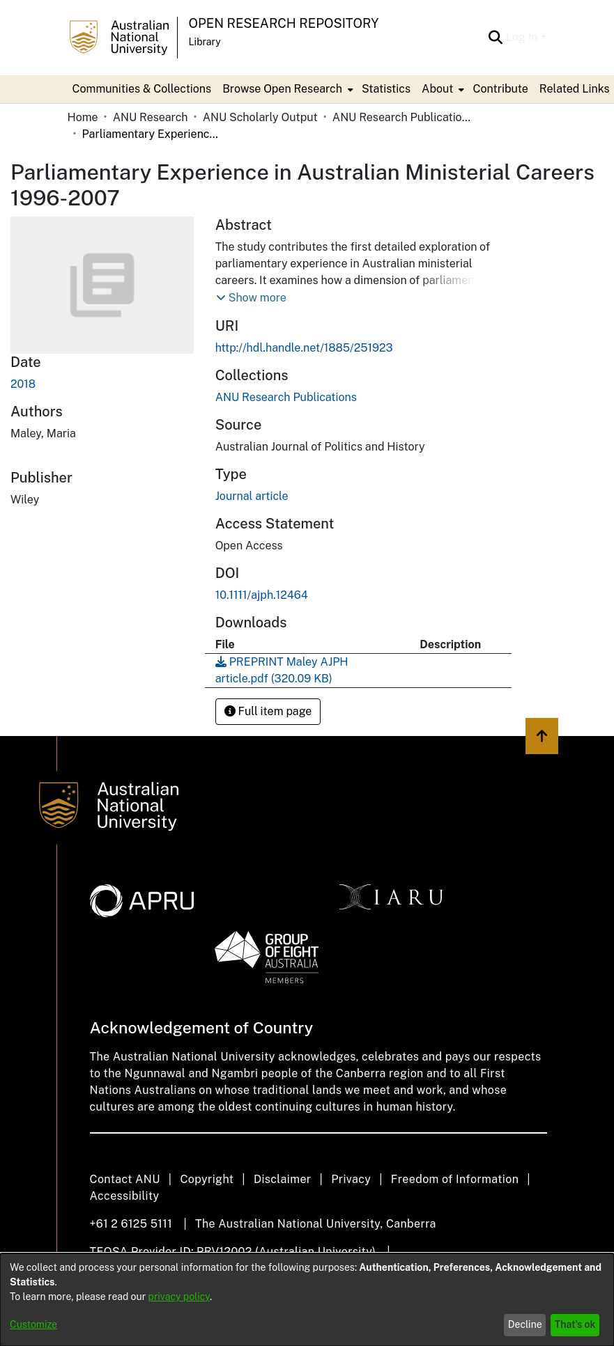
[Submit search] (496, 37)
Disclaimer (283, 1179)
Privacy (351, 1179)
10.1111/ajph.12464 (261, 595)
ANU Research (150, 117)
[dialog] (307, 1299)
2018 (23, 384)
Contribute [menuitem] (500, 88)
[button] (251, 298)
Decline (525, 1324)
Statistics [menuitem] (386, 88)
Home (83, 117)
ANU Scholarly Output (260, 117)
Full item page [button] (268, 711)
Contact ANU (125, 1179)
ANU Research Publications (402, 117)
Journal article (252, 496)
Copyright (206, 1179)
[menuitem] (286, 89)
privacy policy (179, 1296)
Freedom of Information (455, 1179)
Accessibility (125, 1196)
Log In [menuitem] (522, 37)
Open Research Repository (284, 23)
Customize (33, 1324)
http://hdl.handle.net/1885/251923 (304, 347)
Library (205, 41)
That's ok (575, 1324)
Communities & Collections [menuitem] (142, 88)
